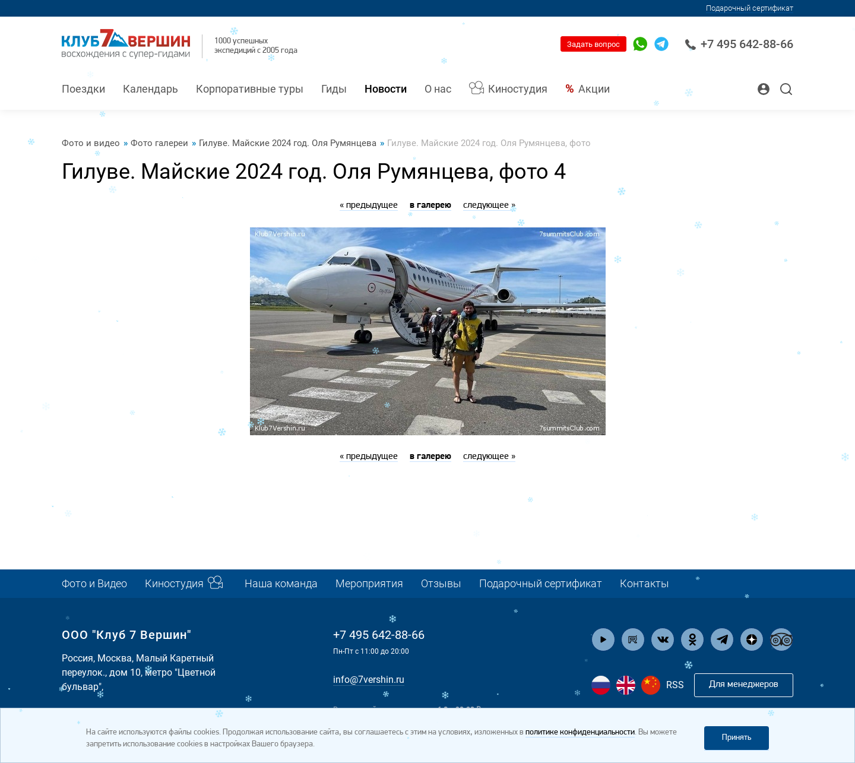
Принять (736, 737)
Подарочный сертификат (749, 8)
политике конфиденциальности (580, 732)
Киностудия (517, 89)
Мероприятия (369, 583)
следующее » (489, 205)
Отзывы (441, 583)
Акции (594, 89)
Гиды (334, 89)
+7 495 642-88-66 (739, 44)
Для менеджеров (743, 684)
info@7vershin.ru (368, 679)
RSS (675, 685)
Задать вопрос (593, 44)
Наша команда (281, 583)
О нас (438, 89)
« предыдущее (369, 205)
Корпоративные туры (249, 89)
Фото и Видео (94, 583)
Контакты (644, 583)
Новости (386, 89)
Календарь (150, 89)
